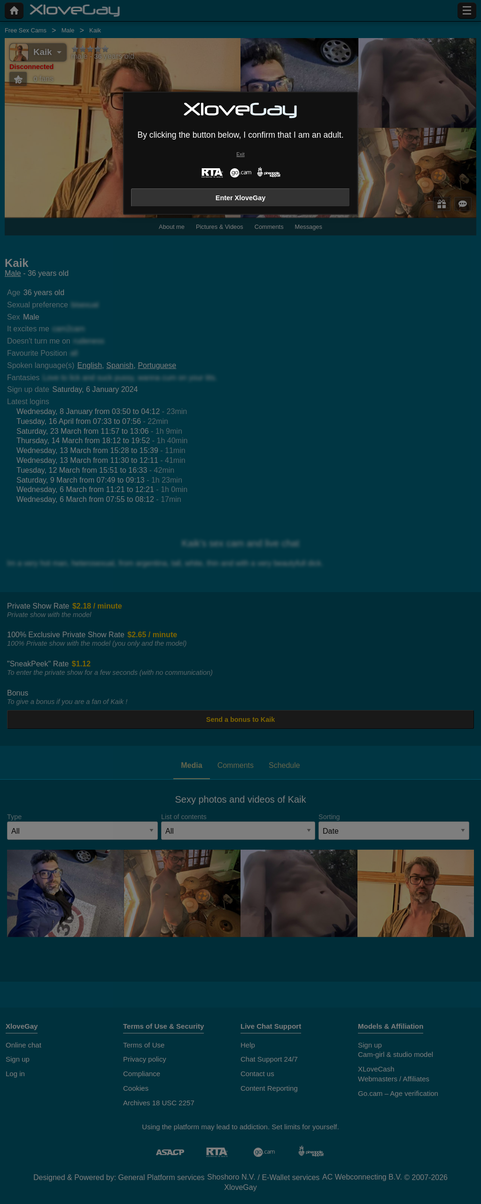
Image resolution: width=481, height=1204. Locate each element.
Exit (240, 154)
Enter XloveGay (240, 198)
